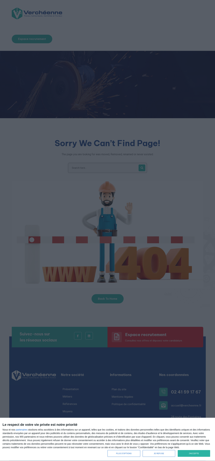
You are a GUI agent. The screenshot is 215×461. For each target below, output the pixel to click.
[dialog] (107, 439)
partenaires (22, 430)
